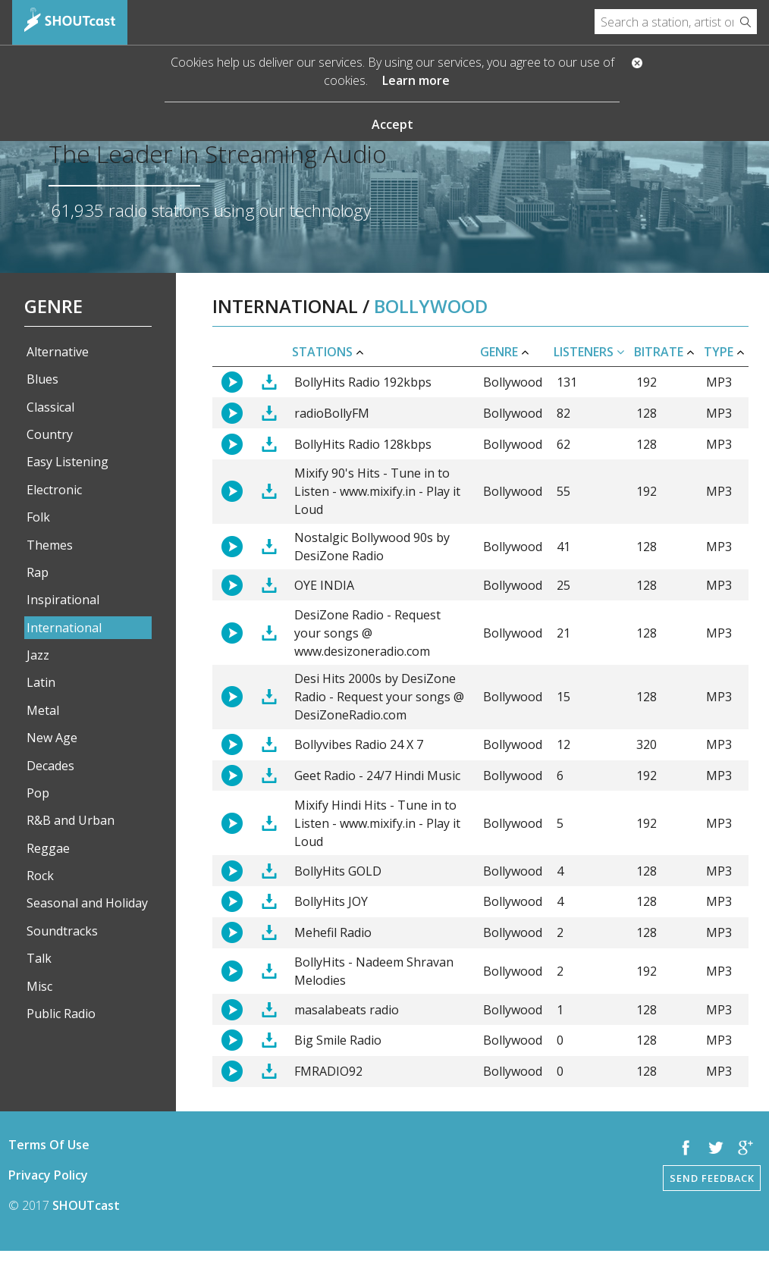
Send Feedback (712, 1178)
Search (745, 21)
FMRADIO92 (328, 1071)
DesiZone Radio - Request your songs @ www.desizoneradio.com (367, 633)
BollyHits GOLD (337, 871)
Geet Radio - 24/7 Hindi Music (377, 775)
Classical (50, 407)
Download (269, 382)
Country (50, 434)
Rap (38, 572)
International (64, 627)
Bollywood (512, 382)
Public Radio (61, 1013)
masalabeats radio (346, 1009)
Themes (50, 545)
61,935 (77, 210)
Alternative (58, 351)
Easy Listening (67, 461)
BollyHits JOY (331, 901)
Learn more (416, 80)
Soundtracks (62, 931)
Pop (38, 793)
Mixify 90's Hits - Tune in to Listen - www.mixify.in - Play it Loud (377, 491)
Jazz (38, 655)
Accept (392, 124)
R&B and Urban (71, 820)
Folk (38, 517)
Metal (43, 710)
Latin (41, 682)
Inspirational (63, 599)
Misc (39, 986)
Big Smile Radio (337, 1040)
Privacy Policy (48, 1175)
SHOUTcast (86, 1205)
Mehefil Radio (333, 932)
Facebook (686, 1147)
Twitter (715, 1147)
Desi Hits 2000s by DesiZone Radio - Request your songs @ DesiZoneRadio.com (379, 696)
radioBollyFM (331, 413)
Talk (39, 958)
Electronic (54, 489)
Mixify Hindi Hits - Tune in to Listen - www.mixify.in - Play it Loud (377, 823)
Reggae (48, 848)
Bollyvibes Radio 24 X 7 (358, 744)
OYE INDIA (324, 585)
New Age (52, 737)
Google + (745, 1147)
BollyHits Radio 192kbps (363, 382)
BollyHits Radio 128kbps (363, 444)
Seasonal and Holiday (87, 903)
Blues (42, 379)
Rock (40, 875)
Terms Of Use (48, 1144)
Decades (50, 765)
